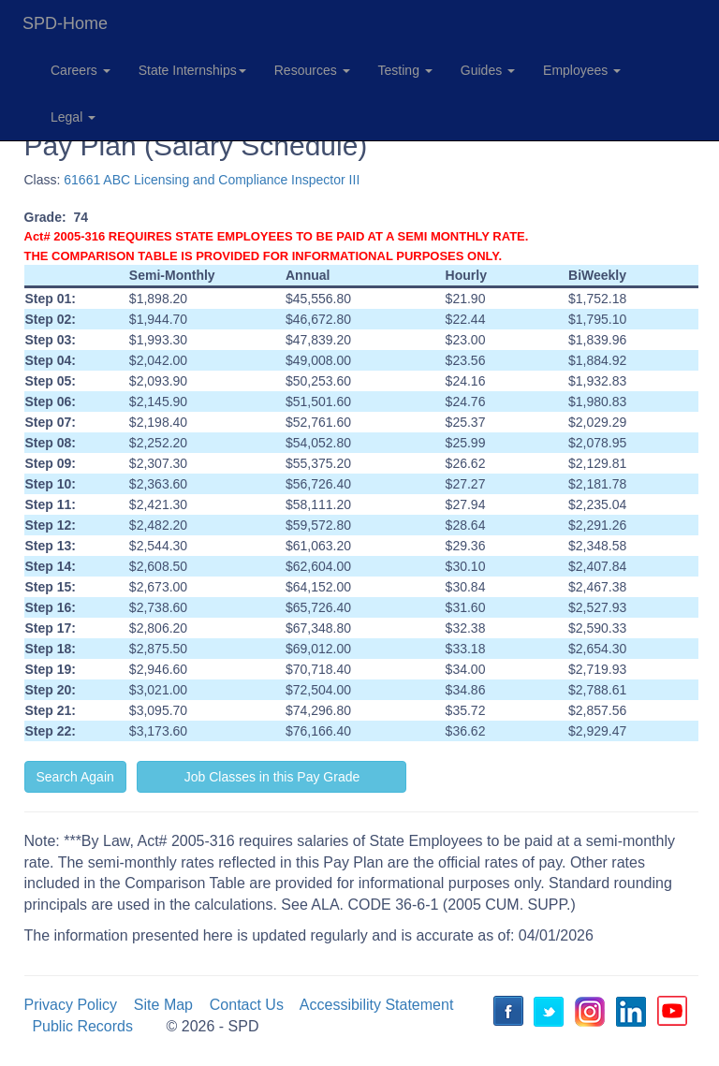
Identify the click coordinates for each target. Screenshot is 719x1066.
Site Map (163, 1005)
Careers (80, 70)
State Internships (192, 70)
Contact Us (247, 1005)
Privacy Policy (71, 1005)
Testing (405, 70)
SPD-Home (65, 23)
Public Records (82, 1026)
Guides (488, 70)
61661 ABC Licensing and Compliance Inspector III (212, 179)
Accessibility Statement (377, 1005)
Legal (73, 117)
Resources (312, 70)
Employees (582, 70)
